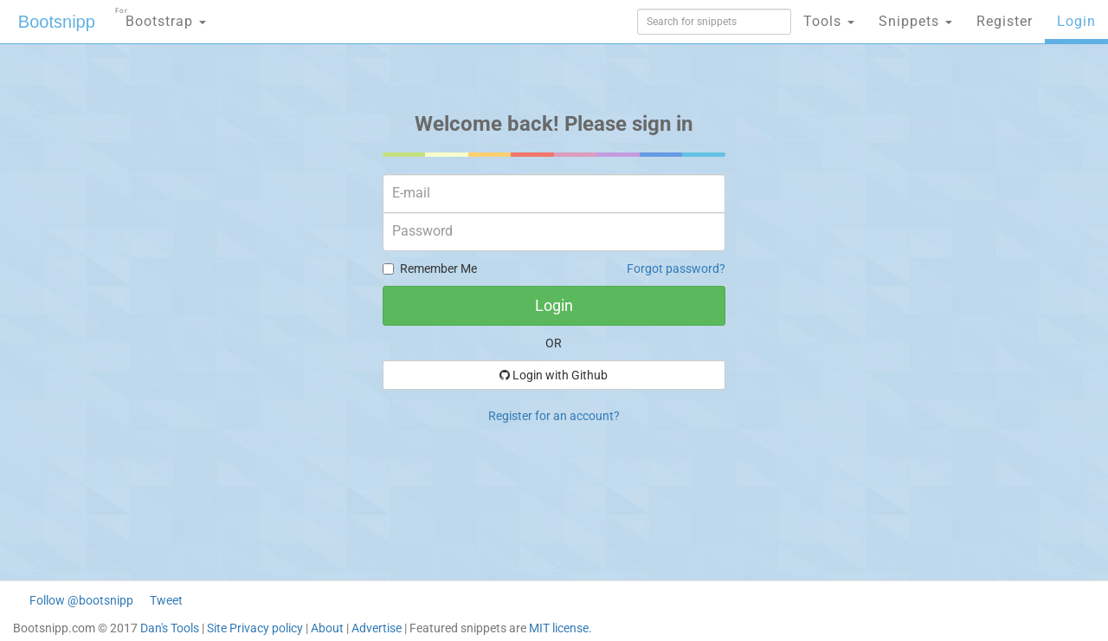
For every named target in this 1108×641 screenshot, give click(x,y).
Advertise (376, 628)
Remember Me (430, 268)
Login (1076, 21)
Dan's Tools (169, 628)
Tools (828, 21)
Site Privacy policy (255, 628)
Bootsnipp (56, 21)
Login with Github (553, 375)
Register (1004, 21)
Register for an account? (554, 416)
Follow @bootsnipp (81, 600)
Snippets (915, 21)
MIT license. (560, 628)
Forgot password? (676, 268)
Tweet (166, 600)
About (327, 628)
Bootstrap (160, 16)
